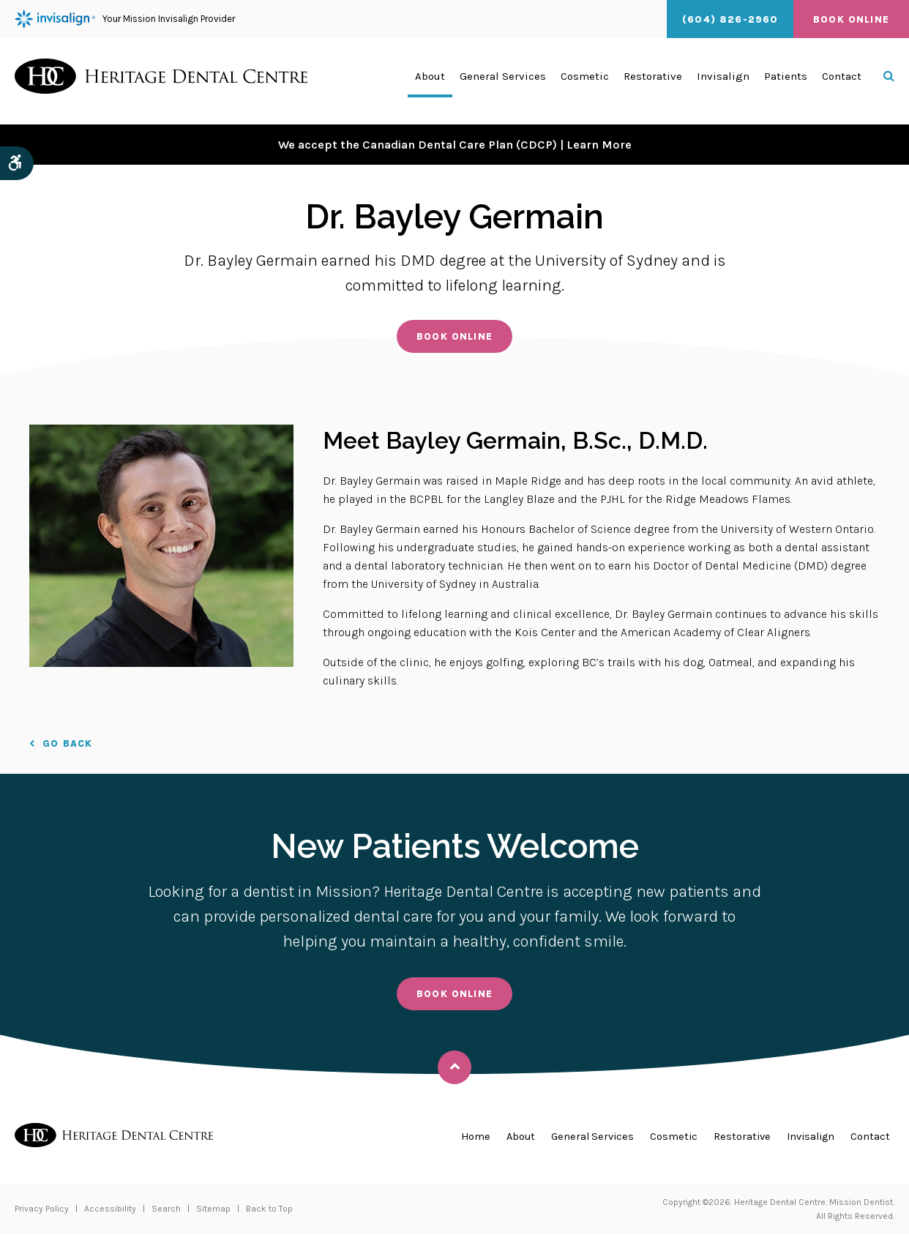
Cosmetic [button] (585, 81)
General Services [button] (503, 81)
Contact (841, 81)
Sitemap (213, 1210)
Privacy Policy (42, 1210)
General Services (583, 1137)
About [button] (430, 81)
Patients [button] (785, 81)
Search (166, 1210)
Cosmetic (667, 1137)
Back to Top (269, 1210)
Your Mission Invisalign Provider (125, 19)
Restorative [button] (653, 81)
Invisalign (808, 1137)
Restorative (736, 1137)
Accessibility (110, 1210)
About (509, 1137)
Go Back (67, 744)
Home (463, 1137)
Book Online (851, 19)
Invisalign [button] (723, 81)
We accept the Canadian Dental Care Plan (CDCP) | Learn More (454, 144)
